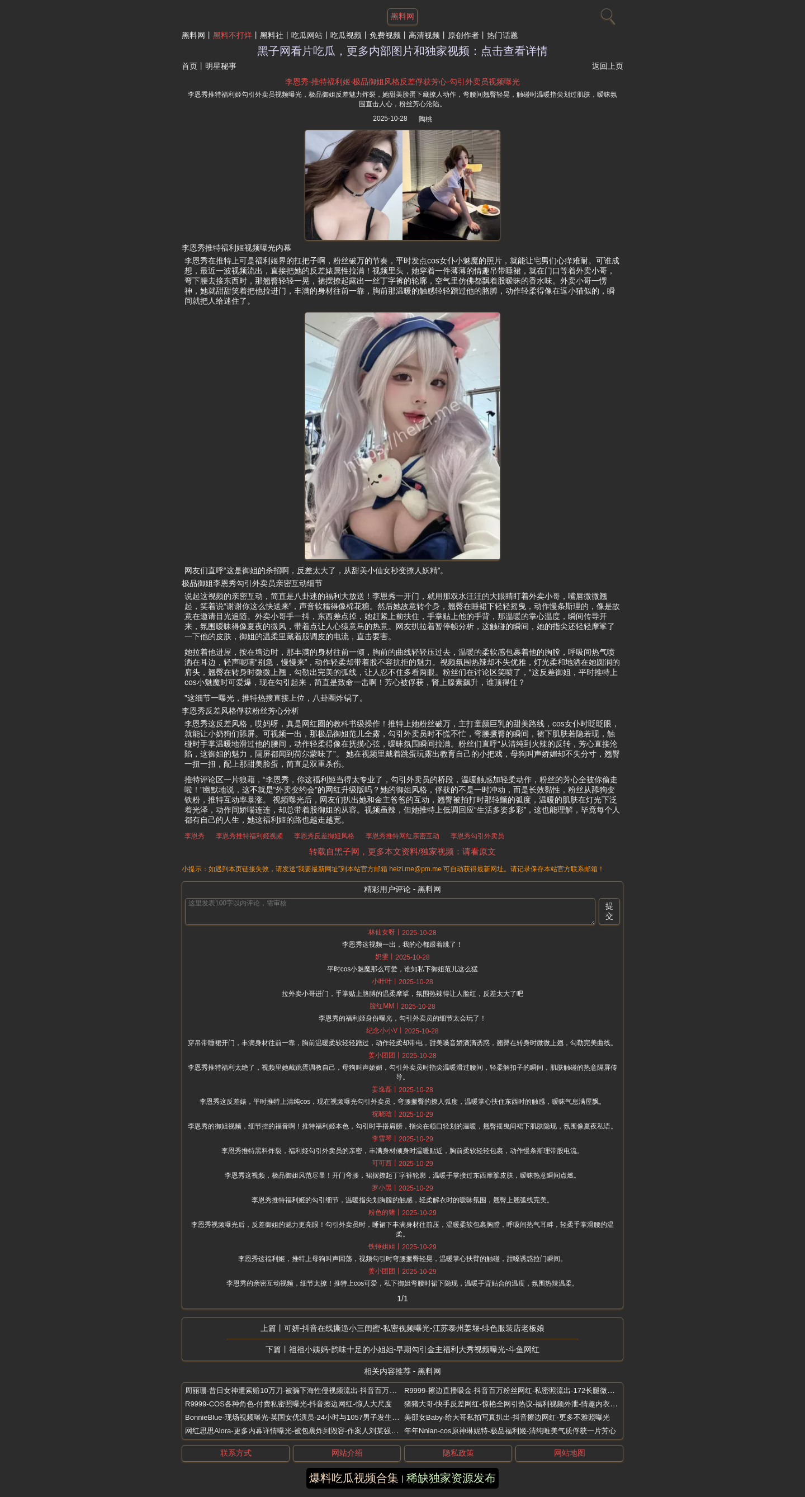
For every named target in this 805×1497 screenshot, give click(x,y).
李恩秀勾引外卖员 (477, 836)
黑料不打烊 (232, 35)
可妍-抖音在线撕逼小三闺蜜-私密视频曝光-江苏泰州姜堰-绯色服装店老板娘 (414, 1328)
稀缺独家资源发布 (451, 1478)
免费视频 (385, 35)
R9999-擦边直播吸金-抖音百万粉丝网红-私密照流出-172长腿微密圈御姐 (520, 1390)
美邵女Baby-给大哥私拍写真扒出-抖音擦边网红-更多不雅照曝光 (507, 1417)
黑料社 (271, 35)
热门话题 (502, 35)
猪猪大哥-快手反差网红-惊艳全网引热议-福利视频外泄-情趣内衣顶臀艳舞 (521, 1404)
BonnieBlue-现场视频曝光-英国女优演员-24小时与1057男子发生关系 (295, 1417)
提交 (609, 910)
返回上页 (607, 66)
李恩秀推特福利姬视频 (249, 836)
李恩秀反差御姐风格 (324, 836)
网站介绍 (347, 1452)
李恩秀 (194, 836)
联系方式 (236, 1452)
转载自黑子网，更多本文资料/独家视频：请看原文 (402, 851)
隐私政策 (458, 1452)
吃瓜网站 (307, 35)
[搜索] (606, 14)
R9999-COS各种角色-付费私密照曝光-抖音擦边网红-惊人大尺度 (288, 1404)
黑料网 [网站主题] (402, 16)
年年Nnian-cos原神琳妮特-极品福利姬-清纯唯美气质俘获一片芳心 (510, 1431)
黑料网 (193, 35)
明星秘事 (220, 66)
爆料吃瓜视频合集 (354, 1478)
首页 (189, 66)
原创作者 (463, 35)
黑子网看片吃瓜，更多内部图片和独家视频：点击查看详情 (402, 51)
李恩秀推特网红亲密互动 (402, 836)
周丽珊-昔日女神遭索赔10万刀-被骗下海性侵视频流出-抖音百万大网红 (298, 1390)
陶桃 (425, 119)
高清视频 (424, 35)
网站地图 (569, 1452)
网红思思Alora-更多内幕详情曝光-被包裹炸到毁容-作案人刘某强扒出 (295, 1431)
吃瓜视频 (346, 35)
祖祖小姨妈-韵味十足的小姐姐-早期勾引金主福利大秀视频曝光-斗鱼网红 (414, 1349)
